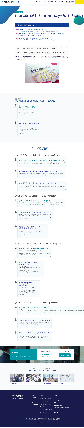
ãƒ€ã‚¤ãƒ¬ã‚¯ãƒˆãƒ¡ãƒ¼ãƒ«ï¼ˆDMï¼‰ (45, 398)
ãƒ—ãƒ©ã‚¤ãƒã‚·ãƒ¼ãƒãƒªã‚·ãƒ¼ (61, 407)
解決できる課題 (21, 4)
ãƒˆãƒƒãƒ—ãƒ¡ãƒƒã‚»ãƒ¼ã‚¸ (58, 396)
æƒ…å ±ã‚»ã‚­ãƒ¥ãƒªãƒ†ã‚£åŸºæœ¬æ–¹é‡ (62, 410)
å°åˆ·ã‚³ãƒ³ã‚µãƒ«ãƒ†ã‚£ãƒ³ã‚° (44, 407)
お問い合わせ (56, 412)
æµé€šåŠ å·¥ (42, 410)
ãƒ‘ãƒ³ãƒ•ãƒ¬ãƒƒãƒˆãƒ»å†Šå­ (44, 401)
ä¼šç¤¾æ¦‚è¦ (56, 398)
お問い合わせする (65, 355)
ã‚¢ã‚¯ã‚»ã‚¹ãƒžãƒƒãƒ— (57, 400)
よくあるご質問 (35, 404)
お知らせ (55, 402)
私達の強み (34, 397)
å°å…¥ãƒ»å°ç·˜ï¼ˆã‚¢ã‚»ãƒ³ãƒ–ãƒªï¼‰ (46, 409)
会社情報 (55, 395)
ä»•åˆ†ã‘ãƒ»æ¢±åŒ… (43, 412)
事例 (32, 402)
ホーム (16, 4)
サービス (41, 395)
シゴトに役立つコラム (58, 405)
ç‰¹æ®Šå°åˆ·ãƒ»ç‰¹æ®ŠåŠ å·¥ (45, 404)
